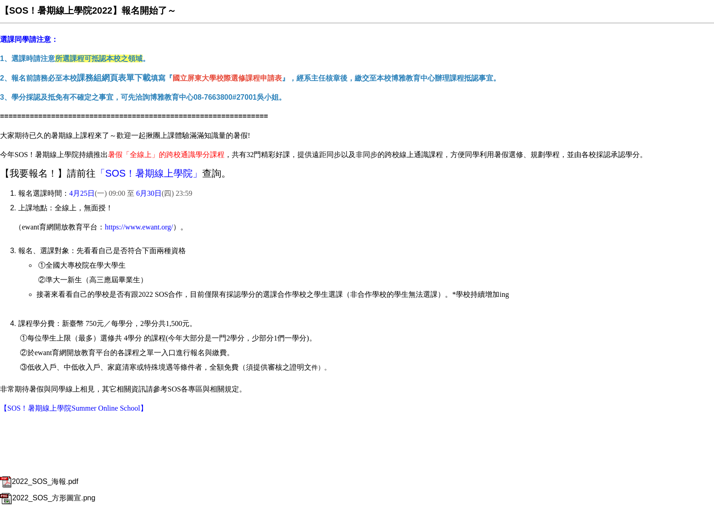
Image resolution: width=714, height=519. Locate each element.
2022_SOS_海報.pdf (39, 481)
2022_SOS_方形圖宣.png (47, 498)
